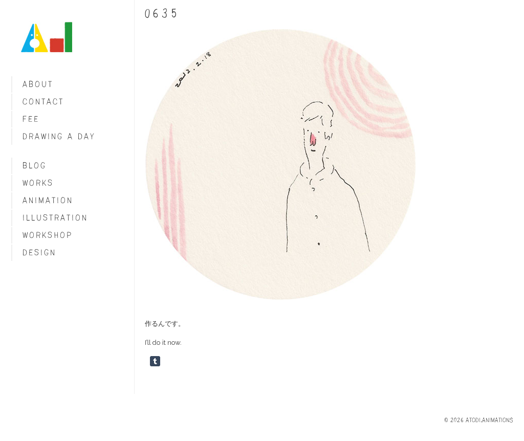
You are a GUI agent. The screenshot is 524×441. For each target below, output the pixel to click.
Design (39, 252)
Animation (48, 200)
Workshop (48, 235)
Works (38, 183)
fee (31, 119)
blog (35, 165)
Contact (43, 101)
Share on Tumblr (155, 361)
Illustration (55, 217)
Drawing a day (59, 136)
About (38, 84)
